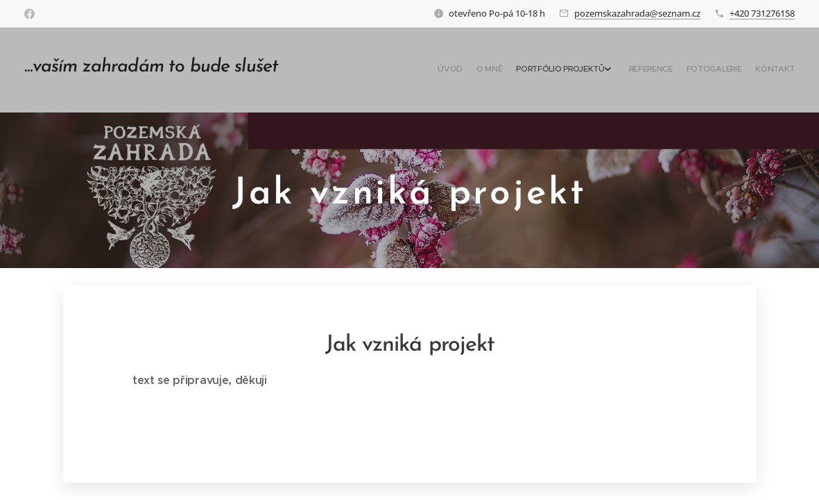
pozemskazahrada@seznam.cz (637, 13)
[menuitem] (717, 70)
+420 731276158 (762, 13)
